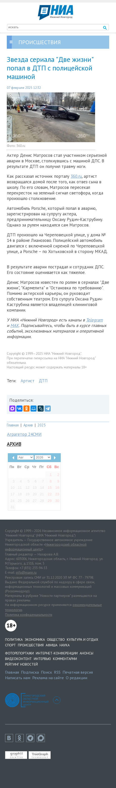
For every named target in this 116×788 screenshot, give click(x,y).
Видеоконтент (18, 658)
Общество (56, 639)
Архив (28, 425)
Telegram (94, 320)
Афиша (51, 645)
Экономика (35, 639)
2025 (42, 425)
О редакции (76, 677)
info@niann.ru (26, 572)
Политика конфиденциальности (28, 614)
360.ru (76, 176)
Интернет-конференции (57, 653)
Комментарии (65, 658)
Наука (65, 645)
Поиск (46, 672)
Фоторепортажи (19, 653)
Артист (28, 381)
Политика (14, 639)
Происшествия (31, 645)
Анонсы (86, 653)
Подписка (30, 672)
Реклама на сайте (48, 677)
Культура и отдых (82, 639)
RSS (57, 672)
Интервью (42, 658)
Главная (13, 425)
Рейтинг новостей (21, 664)
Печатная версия (78, 672)
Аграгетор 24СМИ (24, 434)
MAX (14, 325)
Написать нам (17, 677)
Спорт (10, 645)
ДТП (43, 381)
